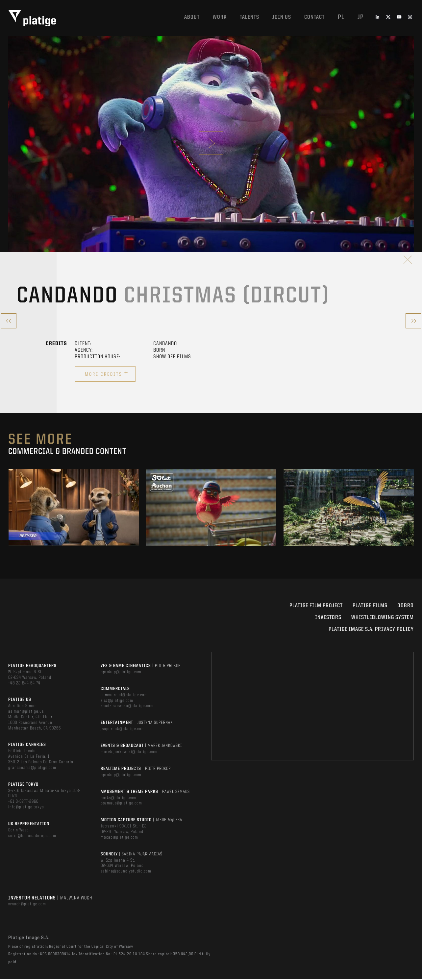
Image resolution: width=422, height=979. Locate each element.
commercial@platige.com (124, 695)
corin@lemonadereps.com (32, 835)
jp (361, 17)
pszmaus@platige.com (121, 803)
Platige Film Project (316, 606)
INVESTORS (328, 617)
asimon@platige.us (26, 711)
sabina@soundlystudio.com (126, 871)
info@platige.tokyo (26, 807)
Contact (314, 17)
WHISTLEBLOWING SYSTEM (382, 617)
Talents (249, 17)
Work (220, 17)
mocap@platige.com (119, 837)
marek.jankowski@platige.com (129, 752)
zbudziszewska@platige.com (127, 706)
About (192, 17)
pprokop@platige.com (121, 672)
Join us (281, 17)
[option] (74, 507)
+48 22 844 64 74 (24, 683)
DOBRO (405, 606)
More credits (107, 373)
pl (341, 17)
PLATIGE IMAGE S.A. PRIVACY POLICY (371, 629)
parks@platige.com (119, 798)
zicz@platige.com (117, 700)
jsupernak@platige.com (123, 729)
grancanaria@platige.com (32, 767)
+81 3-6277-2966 (23, 801)
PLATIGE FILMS (370, 606)
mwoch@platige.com (27, 904)
